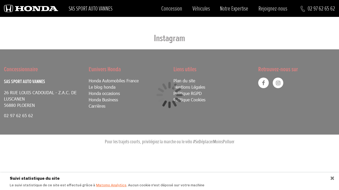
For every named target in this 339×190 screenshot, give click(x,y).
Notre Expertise (234, 8)
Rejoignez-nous (272, 8)
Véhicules (201, 8)
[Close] (330, 177)
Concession (171, 8)
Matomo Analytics (111, 185)
